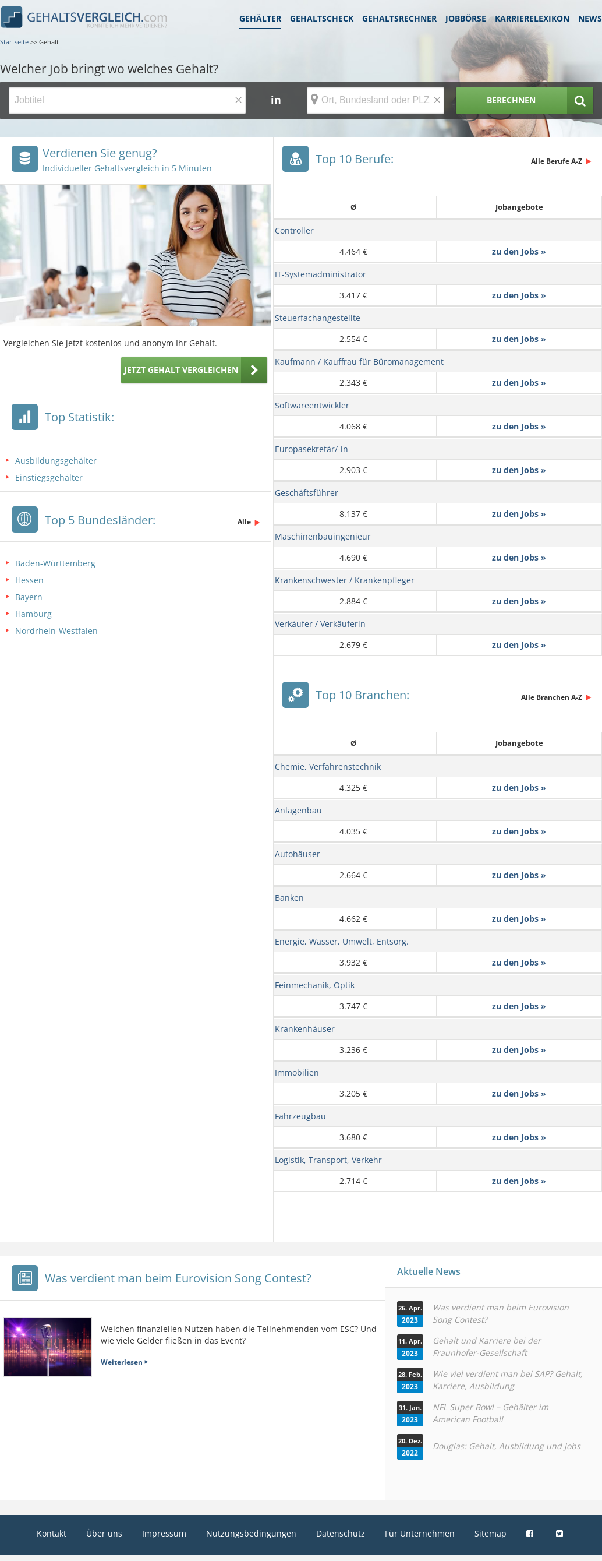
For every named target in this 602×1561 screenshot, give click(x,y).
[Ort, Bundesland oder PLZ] (375, 100)
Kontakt (51, 1533)
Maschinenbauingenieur (323, 536)
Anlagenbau (298, 810)
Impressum (164, 1533)
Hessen (29, 580)
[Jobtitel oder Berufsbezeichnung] (127, 100)
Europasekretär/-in (311, 448)
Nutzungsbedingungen (251, 1533)
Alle (244, 522)
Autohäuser (297, 853)
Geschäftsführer (306, 492)
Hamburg (33, 613)
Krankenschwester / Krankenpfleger (345, 580)
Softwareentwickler (312, 405)
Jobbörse (465, 18)
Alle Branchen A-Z (551, 697)
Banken (289, 897)
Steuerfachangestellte (317, 317)
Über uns (104, 1533)
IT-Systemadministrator (320, 274)
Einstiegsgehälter (49, 477)
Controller (294, 230)
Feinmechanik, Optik (315, 985)
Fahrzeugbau (300, 1116)
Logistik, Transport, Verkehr (328, 1159)
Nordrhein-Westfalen (56, 630)
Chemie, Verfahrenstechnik (328, 766)
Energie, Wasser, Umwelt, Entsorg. (342, 941)
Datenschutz (340, 1533)
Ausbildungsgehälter (56, 460)
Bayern (29, 596)
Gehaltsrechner (399, 18)
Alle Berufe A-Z (556, 161)
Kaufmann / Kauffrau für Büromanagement (359, 361)
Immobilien (297, 1072)
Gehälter (260, 18)
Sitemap (490, 1533)
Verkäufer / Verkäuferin (320, 623)
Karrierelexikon (532, 18)
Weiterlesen (122, 1362)
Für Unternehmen (420, 1533)
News (590, 18)
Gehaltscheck (321, 18)
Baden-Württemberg (55, 563)
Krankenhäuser (305, 1028)
